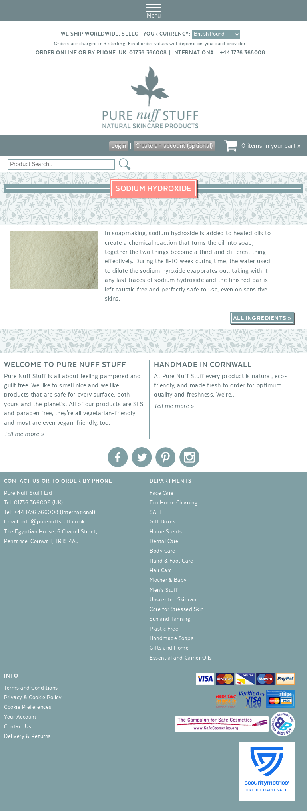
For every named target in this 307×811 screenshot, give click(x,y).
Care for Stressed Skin (177, 609)
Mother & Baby (168, 580)
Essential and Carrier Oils (181, 658)
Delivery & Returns (27, 736)
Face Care (162, 493)
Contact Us (17, 727)
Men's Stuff (164, 590)
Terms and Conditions (31, 688)
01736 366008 (148, 53)
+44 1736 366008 (242, 53)
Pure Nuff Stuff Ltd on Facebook (118, 457)
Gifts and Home (169, 648)
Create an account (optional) (174, 145)
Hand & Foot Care (171, 561)
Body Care (162, 551)
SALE (156, 512)
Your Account (20, 717)
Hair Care (161, 570)
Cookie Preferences (28, 707)
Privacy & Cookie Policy (33, 697)
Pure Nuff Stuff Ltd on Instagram (189, 457)
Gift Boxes (162, 522)
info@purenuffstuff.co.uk (53, 522)
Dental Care (164, 541)
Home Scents (166, 532)
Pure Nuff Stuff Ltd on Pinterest (165, 457)
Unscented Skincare (174, 600)
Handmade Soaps (172, 638)
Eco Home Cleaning (173, 503)
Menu (153, 9)
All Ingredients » (262, 318)
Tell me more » (24, 434)
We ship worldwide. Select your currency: (126, 34)
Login (118, 145)
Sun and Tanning (170, 619)
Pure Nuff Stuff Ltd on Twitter (142, 457)
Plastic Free (164, 629)
